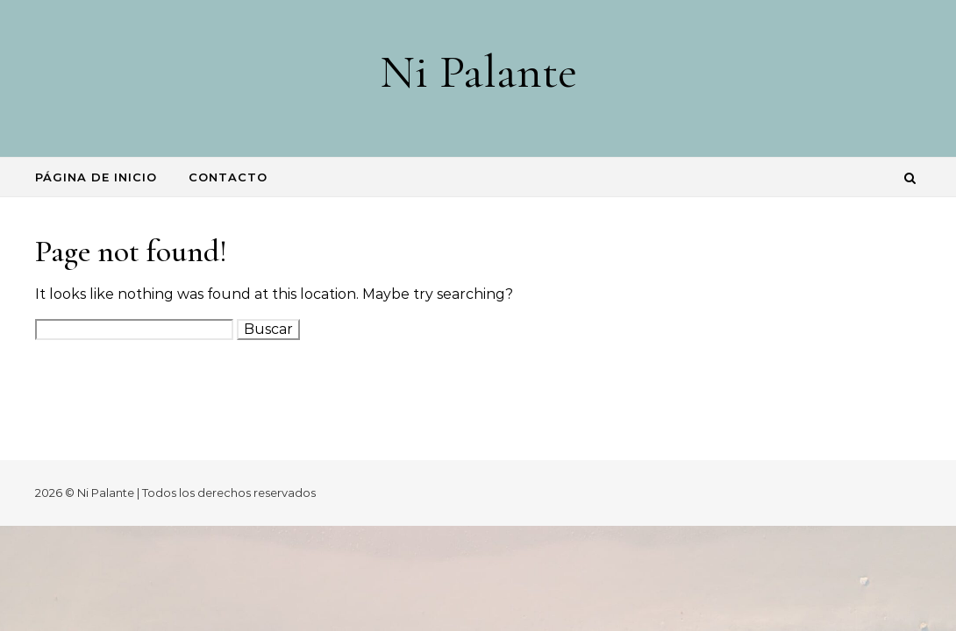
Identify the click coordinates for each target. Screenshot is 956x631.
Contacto (228, 177)
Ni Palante (478, 71)
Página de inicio (96, 177)
